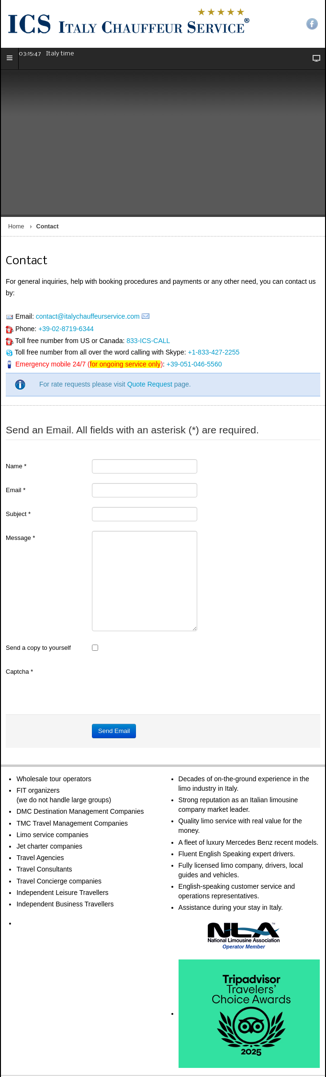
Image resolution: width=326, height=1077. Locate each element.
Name (16, 430)
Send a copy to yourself (38, 612)
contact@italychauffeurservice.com (88, 281)
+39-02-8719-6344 (66, 293)
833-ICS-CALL (148, 305)
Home (16, 191)
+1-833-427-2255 (213, 317)
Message (20, 502)
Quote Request (149, 349)
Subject (18, 478)
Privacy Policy (133, 1061)
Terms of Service (35, 1061)
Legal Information (86, 1061)
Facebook (312, 24)
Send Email (114, 695)
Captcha (19, 636)
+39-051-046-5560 (194, 329)
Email (15, 454)
